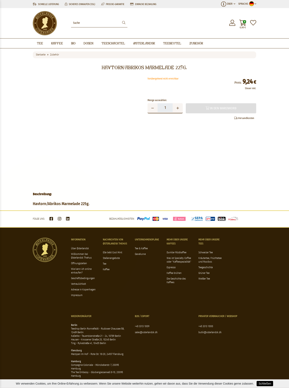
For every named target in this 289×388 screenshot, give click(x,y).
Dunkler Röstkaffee (176, 252)
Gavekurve (140, 254)
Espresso (171, 267)
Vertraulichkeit (78, 284)
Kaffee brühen (174, 273)
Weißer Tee (204, 278)
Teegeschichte (205, 267)
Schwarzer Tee (205, 252)
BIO (73, 43)
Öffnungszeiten (79, 263)
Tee (40, 43)
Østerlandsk (144, 43)
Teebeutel (172, 43)
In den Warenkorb (220, 108)
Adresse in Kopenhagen (83, 289)
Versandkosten (244, 118)
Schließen (265, 383)
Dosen (88, 43)
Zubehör (196, 43)
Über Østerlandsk (80, 248)
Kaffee (57, 43)
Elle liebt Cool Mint (112, 252)
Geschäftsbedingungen (83, 278)
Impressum (77, 295)
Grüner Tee (204, 273)
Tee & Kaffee (141, 248)
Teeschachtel (113, 43)
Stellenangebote (111, 258)
